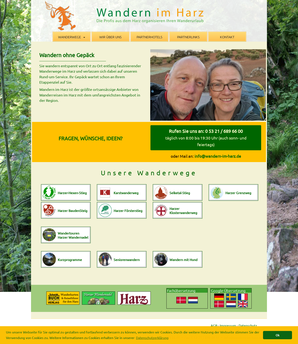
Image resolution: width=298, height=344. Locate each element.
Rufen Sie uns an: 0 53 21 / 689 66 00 (205, 137)
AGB (214, 325)
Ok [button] (277, 335)
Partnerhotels (149, 37)
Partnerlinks (188, 37)
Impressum (228, 325)
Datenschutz (248, 325)
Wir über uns (110, 37)
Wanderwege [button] (71, 37)
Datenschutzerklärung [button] (152, 338)
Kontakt (227, 37)
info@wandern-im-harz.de (218, 156)
